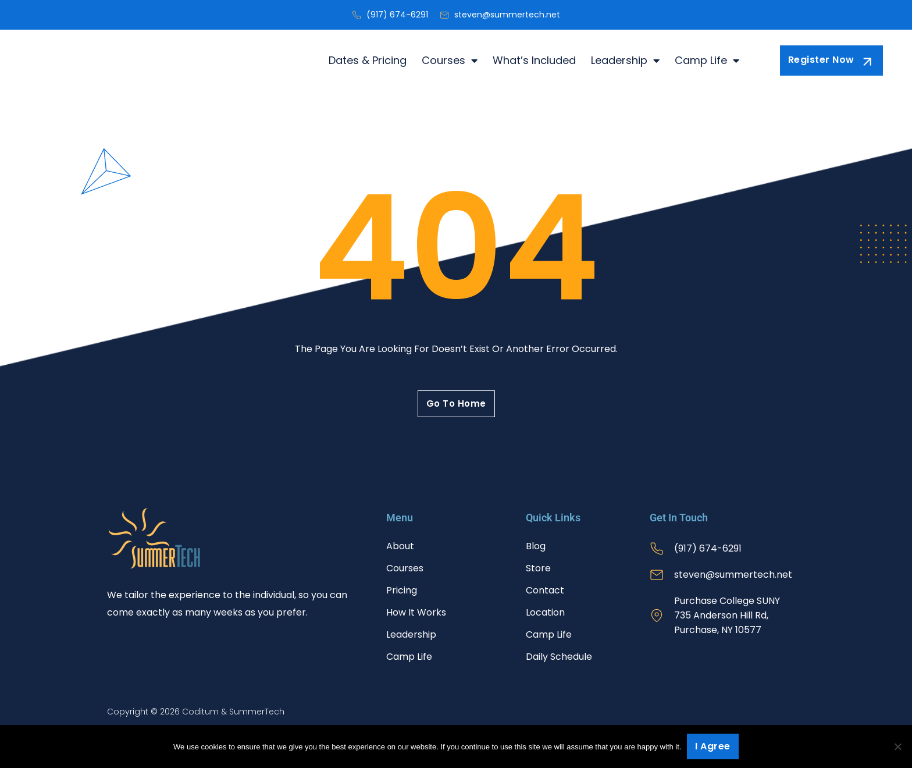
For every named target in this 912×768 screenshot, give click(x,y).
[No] (897, 746)
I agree (713, 746)
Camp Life (707, 60)
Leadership (625, 60)
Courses (450, 60)
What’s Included (534, 60)
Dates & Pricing (368, 60)
